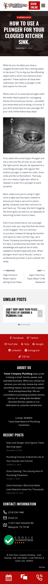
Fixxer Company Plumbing (18, 373)
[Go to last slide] (8, 313)
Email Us (13, 517)
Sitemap (42, 567)
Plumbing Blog (24, 17)
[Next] (40, 313)
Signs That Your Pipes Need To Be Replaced (35, 276)
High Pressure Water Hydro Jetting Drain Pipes (12, 276)
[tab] (19, 324)
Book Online (34, 5)
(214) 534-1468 (16, 512)
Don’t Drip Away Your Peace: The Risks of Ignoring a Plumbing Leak (22, 312)
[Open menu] (43, 5)
